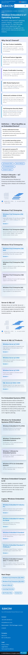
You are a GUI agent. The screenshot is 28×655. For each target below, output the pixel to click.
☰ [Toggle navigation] (25, 6)
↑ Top (25, 653)
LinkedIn (3, 628)
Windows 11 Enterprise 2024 (13, 577)
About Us (4, 635)
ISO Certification (6, 637)
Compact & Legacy (7, 169)
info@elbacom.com (6, 622)
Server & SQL (20, 163)
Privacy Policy (5, 644)
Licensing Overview (8, 589)
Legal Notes (4, 647)
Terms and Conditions (7, 649)
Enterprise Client (7, 163)
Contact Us (18, 593)
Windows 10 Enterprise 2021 (13, 581)
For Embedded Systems (8, 166)
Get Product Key (7, 593)
